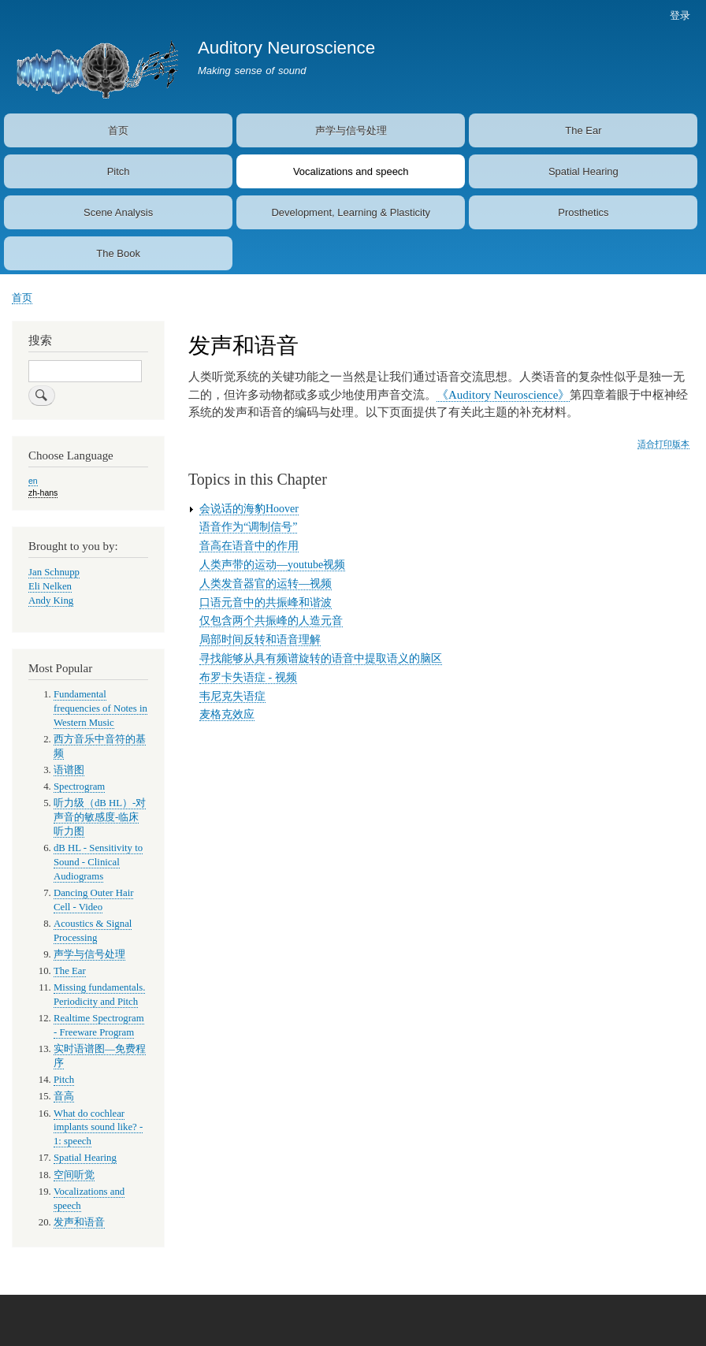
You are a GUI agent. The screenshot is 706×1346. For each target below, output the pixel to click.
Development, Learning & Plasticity (350, 212)
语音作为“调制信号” (248, 527)
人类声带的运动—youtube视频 (272, 565)
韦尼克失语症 (232, 696)
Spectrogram (79, 786)
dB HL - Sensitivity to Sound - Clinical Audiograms (98, 862)
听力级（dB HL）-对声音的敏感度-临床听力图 (100, 817)
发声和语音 (79, 1222)
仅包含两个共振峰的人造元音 (271, 621)
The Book (118, 253)
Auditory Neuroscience (286, 48)
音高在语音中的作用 (249, 546)
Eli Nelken (50, 586)
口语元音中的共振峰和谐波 (265, 602)
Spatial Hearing (583, 171)
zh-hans (43, 492)
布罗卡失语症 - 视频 (248, 677)
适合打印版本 (663, 443)
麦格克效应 (227, 714)
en (33, 480)
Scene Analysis (118, 212)
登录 (680, 15)
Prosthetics (583, 212)
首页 (118, 130)
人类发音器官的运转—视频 (265, 583)
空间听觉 (74, 1175)
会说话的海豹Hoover (249, 509)
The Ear (583, 130)
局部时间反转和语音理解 (260, 639)
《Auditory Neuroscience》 (503, 395)
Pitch (118, 171)
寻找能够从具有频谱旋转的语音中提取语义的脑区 (320, 658)
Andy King (50, 600)
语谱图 (69, 769)
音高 (64, 1096)
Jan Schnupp (54, 572)
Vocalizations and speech (351, 171)
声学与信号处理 (351, 130)
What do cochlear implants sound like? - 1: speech (98, 1127)
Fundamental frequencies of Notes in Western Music (100, 708)
